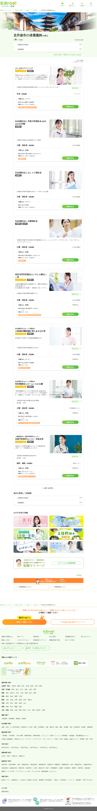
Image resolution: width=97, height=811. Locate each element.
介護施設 (71, 735)
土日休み (23, 780)
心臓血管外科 (87, 764)
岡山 (11, 703)
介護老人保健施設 (7, 739)
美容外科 (4, 764)
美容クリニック (55, 735)
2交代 (3, 756)
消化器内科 (33, 764)
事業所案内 (5, 791)
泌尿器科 (67, 768)
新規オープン (6, 780)
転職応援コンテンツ (39, 640)
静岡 (16, 696)
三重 (20, 696)
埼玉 (17, 693)
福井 (26, 689)
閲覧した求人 (6, 640)
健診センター (74, 739)
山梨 (30, 689)
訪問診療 (77, 727)
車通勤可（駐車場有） (46, 780)
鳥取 (16, 703)
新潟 (13, 689)
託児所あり (63, 780)
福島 (40, 686)
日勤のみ (14, 756)
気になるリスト (86, 636)
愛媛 (16, 706)
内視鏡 (83, 727)
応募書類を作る (70, 636)
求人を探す (52, 636)
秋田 (31, 686)
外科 (71, 764)
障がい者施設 (64, 739)
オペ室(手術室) (15, 727)
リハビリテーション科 (23, 771)
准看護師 (11, 718)
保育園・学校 (68, 727)
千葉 (21, 693)
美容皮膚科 (12, 764)
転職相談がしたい (25, 587)
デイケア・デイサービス (33, 739)
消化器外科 (5, 768)
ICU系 (30, 727)
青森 (18, 686)
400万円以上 (15, 747)
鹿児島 (38, 710)
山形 (36, 686)
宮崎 (33, 710)
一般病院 (4, 735)
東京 (7, 693)
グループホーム (48, 739)
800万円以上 (53, 747)
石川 (21, 689)
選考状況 (36, 636)
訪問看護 (41, 727)
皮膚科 (61, 768)
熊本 (24, 710)
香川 (11, 706)
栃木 (30, 693)
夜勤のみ (22, 756)
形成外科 (29, 768)
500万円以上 (25, 747)
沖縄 (43, 710)
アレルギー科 (36, 771)
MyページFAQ (69, 640)
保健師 (18, 718)
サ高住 (56, 739)
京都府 (27, 10)
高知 (20, 706)
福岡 (11, 710)
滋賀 (20, 700)
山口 (24, 703)
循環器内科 (42, 764)
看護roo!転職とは (7, 636)
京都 (11, 700)
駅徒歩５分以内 (32, 780)
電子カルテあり (88, 780)
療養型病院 (27, 735)
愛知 (7, 696)
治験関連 (90, 727)
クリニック (45, 735)
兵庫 (16, 700)
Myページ (20, 636)
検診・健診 (58, 727)
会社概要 (4, 788)
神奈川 (12, 693)
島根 (20, 703)
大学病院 (11, 735)
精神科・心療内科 (77, 768)
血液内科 (50, 764)
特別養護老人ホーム (82, 735)
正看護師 (4, 718)
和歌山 (30, 700)
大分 (29, 710)
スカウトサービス (23, 640)
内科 (18, 764)
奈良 (24, 700)
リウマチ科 (10, 771)
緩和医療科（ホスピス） (49, 771)
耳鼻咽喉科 (53, 768)
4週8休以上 (15, 780)
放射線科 (87, 768)
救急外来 (24, 727)
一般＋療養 (19, 735)
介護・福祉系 (49, 727)
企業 (91, 739)
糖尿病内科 (65, 764)
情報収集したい (60, 587)
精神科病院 (36, 735)
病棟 (3, 727)
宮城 (27, 686)
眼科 (47, 768)
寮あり (56, 780)
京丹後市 (35, 10)
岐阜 (11, 696)
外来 (7, 727)
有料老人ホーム (19, 739)
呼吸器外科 (78, 764)
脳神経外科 (13, 768)
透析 (35, 727)
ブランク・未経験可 (75, 780)
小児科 (35, 768)
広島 (7, 703)
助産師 (24, 718)
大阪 (7, 700)
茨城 (26, 693)
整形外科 (21, 768)
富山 (17, 689)
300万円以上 (6, 747)
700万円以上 (44, 747)
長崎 (20, 710)
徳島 (7, 706)
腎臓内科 (57, 764)
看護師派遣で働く (55, 640)
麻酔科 (4, 771)
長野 (34, 689)
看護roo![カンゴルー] (5, 10)
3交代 (8, 756)
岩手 (23, 686)
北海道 (14, 686)
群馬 (34, 693)
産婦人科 (41, 768)
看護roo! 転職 (18, 10)
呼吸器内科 (25, 764)
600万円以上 (34, 747)
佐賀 (15, 710)
